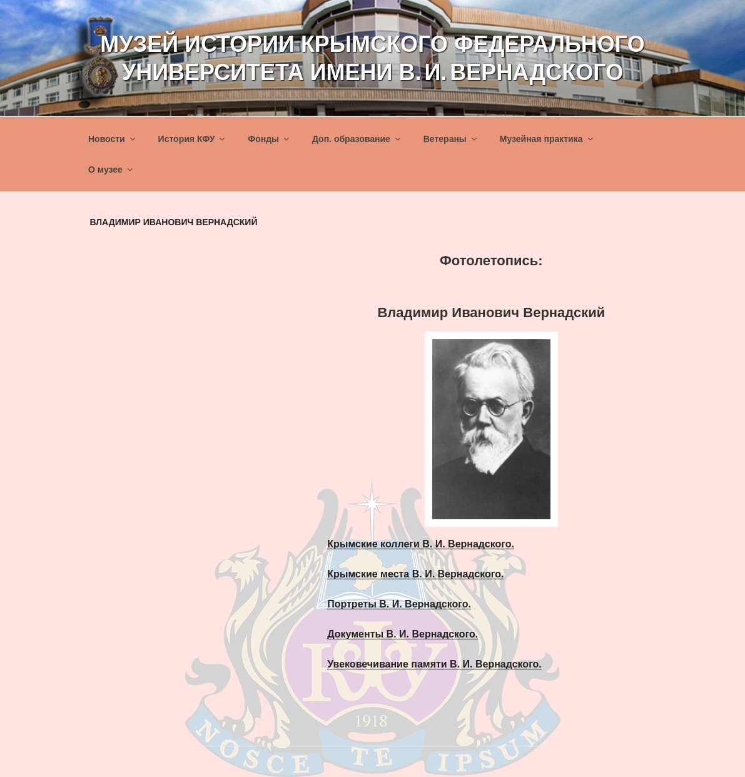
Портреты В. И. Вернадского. (399, 604)
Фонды (269, 139)
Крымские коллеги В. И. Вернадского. (420, 544)
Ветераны (451, 139)
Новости (112, 139)
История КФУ (192, 139)
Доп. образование (357, 139)
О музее (111, 170)
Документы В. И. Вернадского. (402, 634)
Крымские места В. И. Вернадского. (415, 574)
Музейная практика (547, 139)
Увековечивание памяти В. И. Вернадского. (434, 664)
